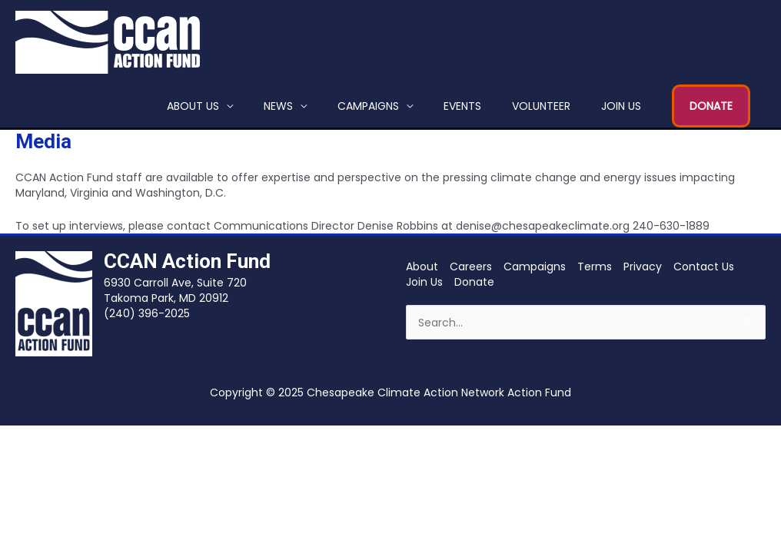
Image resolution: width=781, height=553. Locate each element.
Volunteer (541, 106)
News (278, 106)
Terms (594, 266)
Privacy (642, 266)
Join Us (621, 106)
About (422, 266)
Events (462, 106)
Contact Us (703, 266)
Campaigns (368, 106)
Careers (471, 266)
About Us (193, 106)
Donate (474, 282)
